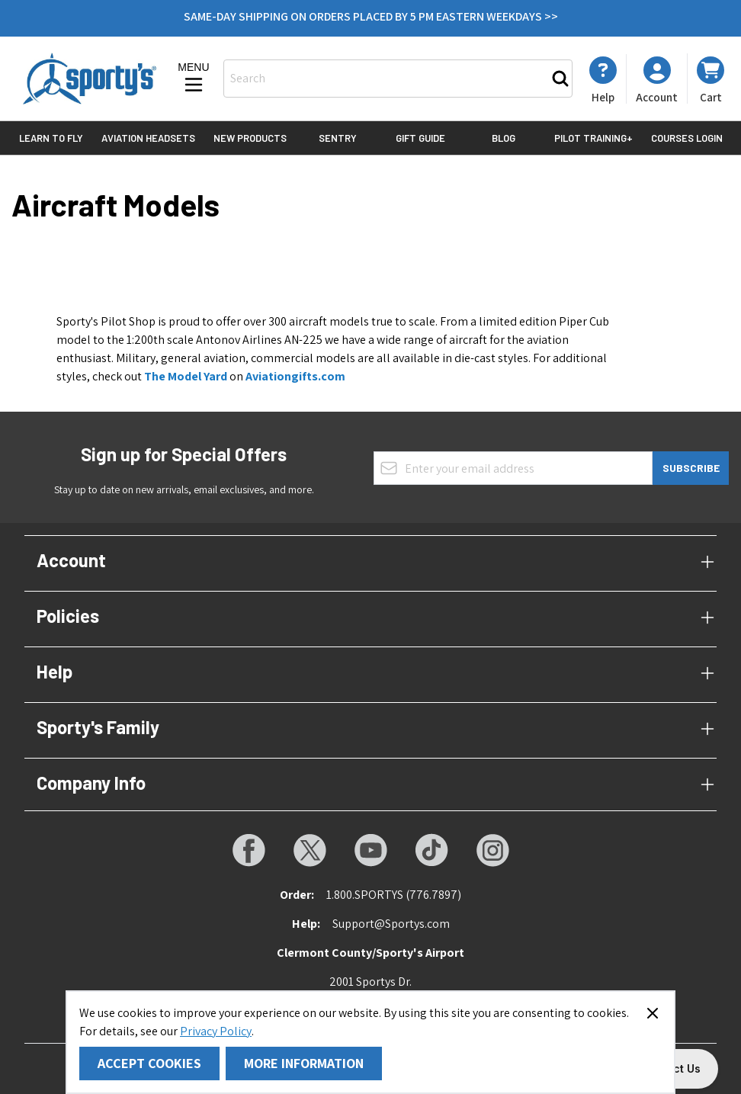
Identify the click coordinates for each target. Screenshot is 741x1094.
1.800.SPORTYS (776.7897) (393, 895)
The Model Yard (185, 376)
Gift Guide (420, 138)
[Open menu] (193, 78)
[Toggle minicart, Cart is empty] (710, 79)
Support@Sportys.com (391, 924)
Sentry (338, 138)
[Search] (560, 78)
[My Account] (603, 80)
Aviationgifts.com (295, 376)
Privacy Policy (216, 1031)
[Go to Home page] (89, 79)
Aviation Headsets (148, 138)
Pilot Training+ (593, 138)
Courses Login (687, 138)
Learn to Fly (51, 138)
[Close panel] (652, 1013)
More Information (304, 1063)
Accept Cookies (149, 1063)
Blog (503, 138)
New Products (250, 138)
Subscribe (691, 467)
